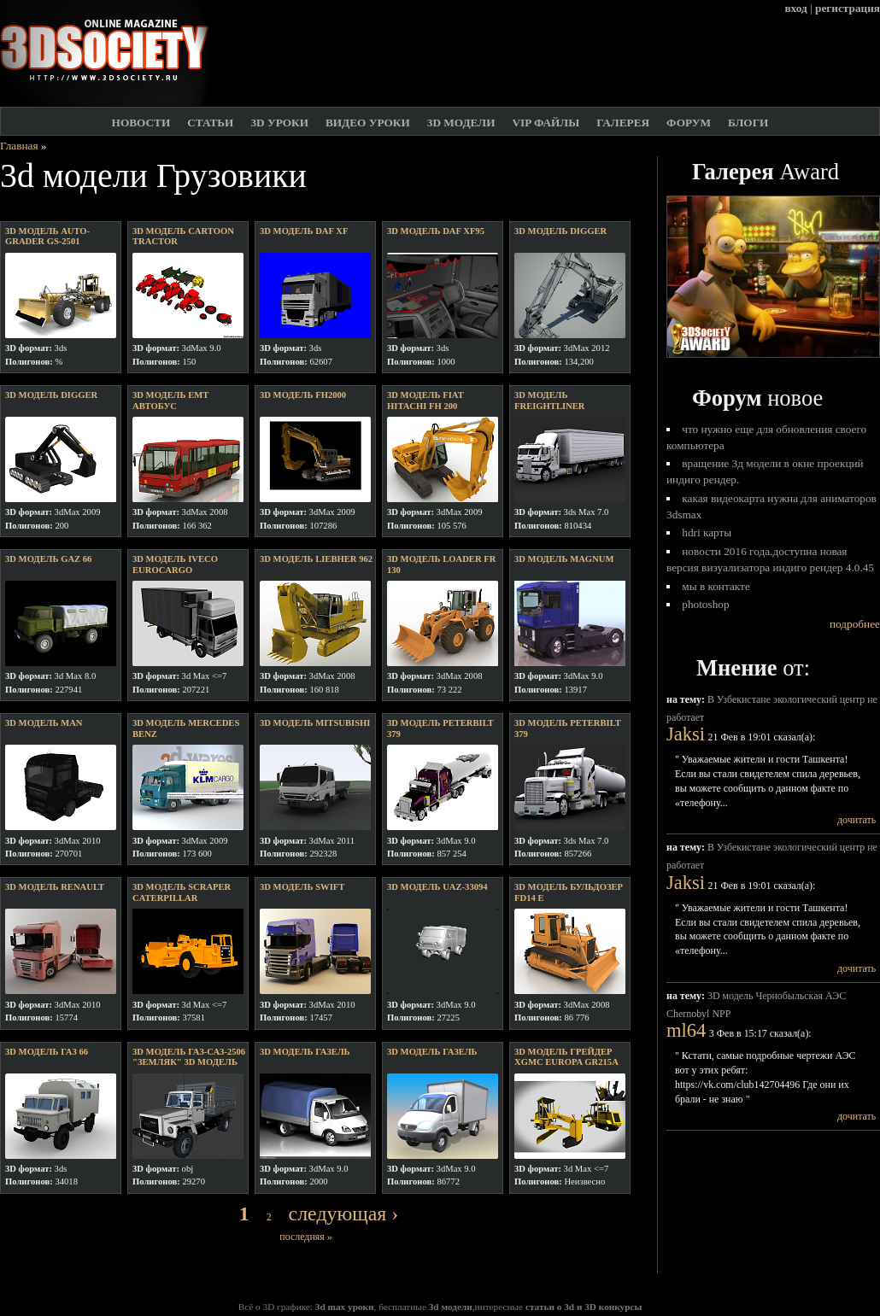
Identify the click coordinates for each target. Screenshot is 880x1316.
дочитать (856, 820)
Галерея (622, 122)
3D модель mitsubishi (315, 723)
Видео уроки (368, 122)
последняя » (305, 1237)
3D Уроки (279, 122)
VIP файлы (545, 122)
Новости (141, 122)
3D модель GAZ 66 (48, 559)
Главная (19, 145)
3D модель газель (432, 1051)
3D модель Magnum (563, 559)
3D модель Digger (51, 395)
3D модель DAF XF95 (435, 231)
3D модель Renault (54, 887)
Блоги (748, 122)
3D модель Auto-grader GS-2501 (47, 236)
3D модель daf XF (304, 231)
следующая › (344, 1213)
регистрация (847, 8)
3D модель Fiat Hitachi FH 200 (425, 400)
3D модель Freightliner (549, 400)
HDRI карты (706, 532)
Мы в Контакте (716, 586)
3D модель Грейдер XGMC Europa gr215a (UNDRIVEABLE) (566, 1062)
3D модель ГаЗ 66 (46, 1051)
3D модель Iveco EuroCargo (175, 564)
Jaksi (685, 734)
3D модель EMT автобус (170, 400)
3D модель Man (44, 723)
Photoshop (705, 604)
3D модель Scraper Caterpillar (181, 892)
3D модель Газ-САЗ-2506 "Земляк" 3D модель (188, 1057)
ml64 (686, 1030)
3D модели (461, 122)
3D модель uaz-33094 (437, 887)
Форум (688, 122)
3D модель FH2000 (303, 395)
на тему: (686, 699)
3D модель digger (560, 231)
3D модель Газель (305, 1051)
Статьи (210, 122)
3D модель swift (302, 887)
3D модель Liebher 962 (316, 559)
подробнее (855, 623)
